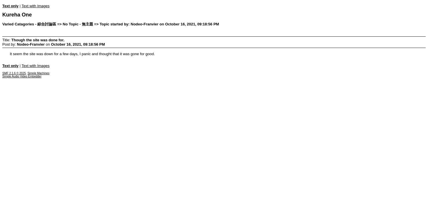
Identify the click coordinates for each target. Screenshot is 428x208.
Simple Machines (38, 73)
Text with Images (35, 6)
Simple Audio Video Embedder (21, 76)
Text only (10, 6)
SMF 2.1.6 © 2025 (14, 73)
